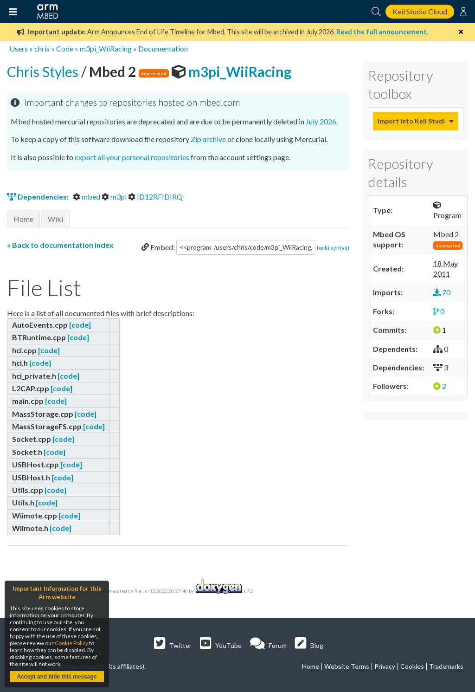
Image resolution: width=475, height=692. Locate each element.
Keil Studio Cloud (419, 11)
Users (18, 48)
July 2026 (321, 121)
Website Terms (346, 666)
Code (64, 48)
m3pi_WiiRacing (106, 48)
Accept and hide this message (56, 676)
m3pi (115, 196)
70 (441, 292)
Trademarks (446, 666)
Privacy (384, 666)
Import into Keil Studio (411, 121)
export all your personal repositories (132, 157)
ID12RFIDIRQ (155, 196)
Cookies (412, 666)
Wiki (55, 218)
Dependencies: (38, 196)
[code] (80, 324)
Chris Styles (44, 71)
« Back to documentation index (60, 244)
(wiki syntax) (333, 247)
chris (42, 48)
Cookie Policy (71, 643)
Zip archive (208, 139)
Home (23, 218)
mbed (87, 196)
